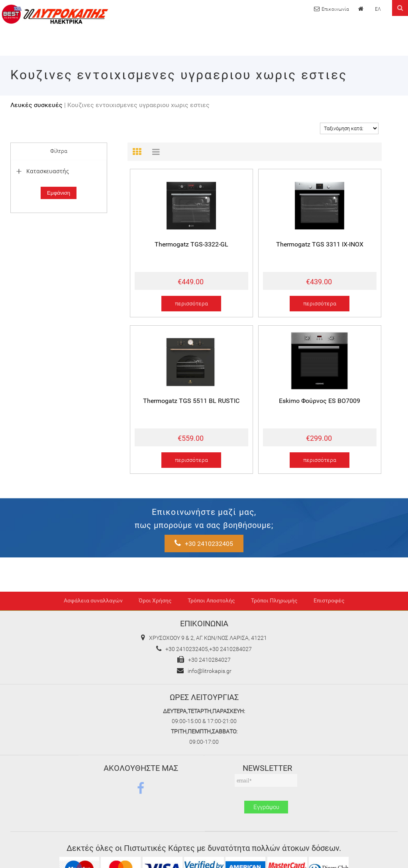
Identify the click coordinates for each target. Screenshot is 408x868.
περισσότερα (191, 303)
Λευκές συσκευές (36, 105)
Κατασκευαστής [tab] (42, 171)
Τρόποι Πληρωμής (274, 602)
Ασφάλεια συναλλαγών (93, 602)
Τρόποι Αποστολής (211, 602)
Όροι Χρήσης (155, 602)
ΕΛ (378, 9)
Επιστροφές (329, 602)
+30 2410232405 (306, 516)
